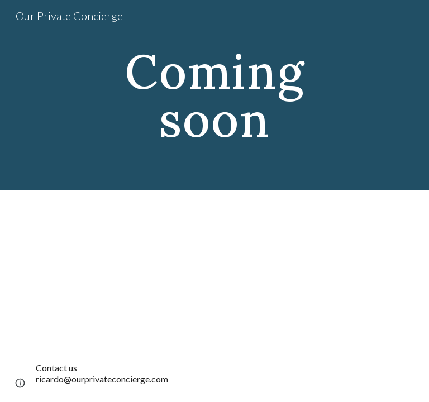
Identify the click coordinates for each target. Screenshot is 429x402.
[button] (20, 383)
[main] (214, 95)
